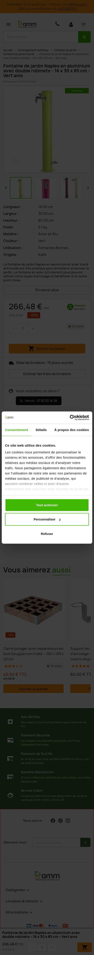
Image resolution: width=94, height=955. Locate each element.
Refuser (47, 533)
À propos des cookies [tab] (71, 429)
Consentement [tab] (16, 429)
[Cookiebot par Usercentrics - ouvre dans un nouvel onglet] (70, 417)
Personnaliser (47, 519)
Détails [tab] (41, 429)
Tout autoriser (47, 505)
